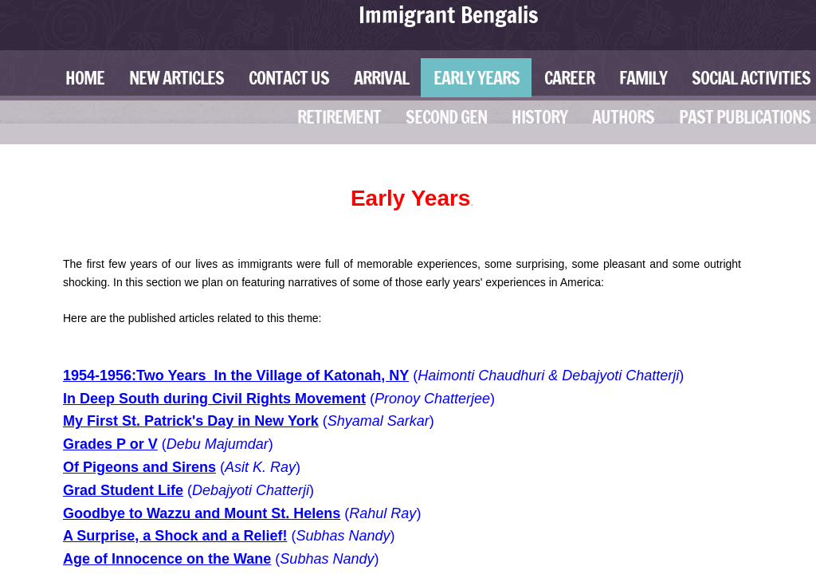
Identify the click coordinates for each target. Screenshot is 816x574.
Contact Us (289, 77)
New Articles (176, 77)
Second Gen (446, 116)
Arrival (381, 77)
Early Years (477, 77)
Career (569, 77)
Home (84, 77)
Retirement (339, 116)
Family (643, 77)
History (539, 116)
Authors (623, 116)
